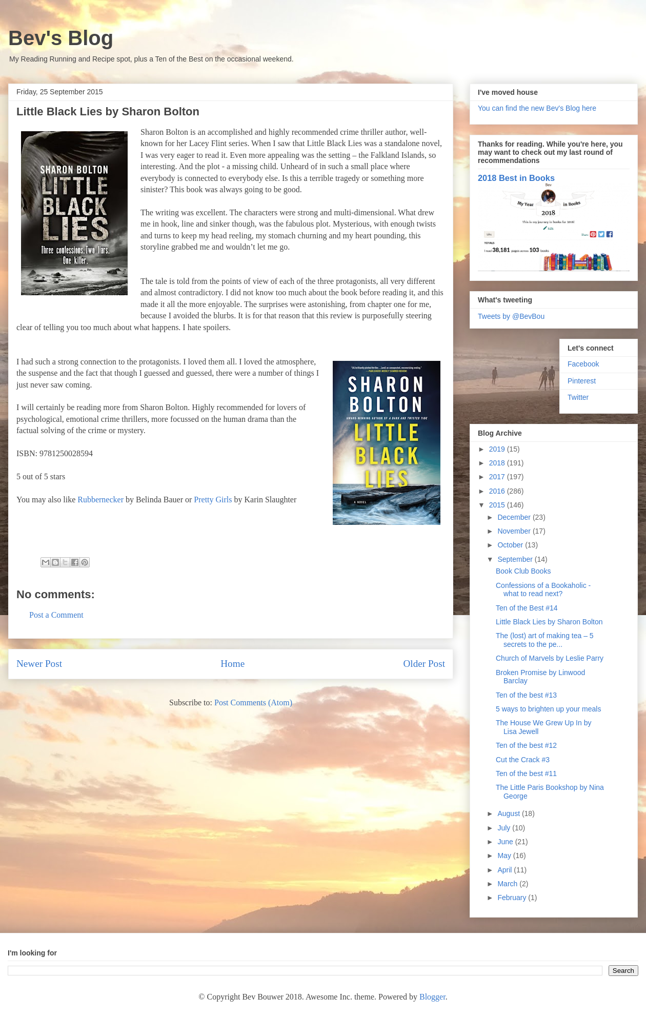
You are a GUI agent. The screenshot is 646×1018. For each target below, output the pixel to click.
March (508, 884)
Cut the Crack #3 (523, 760)
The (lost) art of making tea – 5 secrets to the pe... (545, 640)
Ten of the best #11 (526, 773)
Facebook (583, 364)
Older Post (424, 663)
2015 (498, 505)
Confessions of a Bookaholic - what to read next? (543, 589)
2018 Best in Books (516, 177)
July (504, 828)
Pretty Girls (213, 499)
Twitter (578, 397)
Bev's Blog (60, 38)
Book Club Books (523, 571)
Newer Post (39, 663)
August (509, 813)
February (512, 897)
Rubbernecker (100, 499)
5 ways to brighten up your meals (548, 709)
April (505, 870)
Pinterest (582, 381)
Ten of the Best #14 (527, 608)
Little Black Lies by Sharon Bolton (549, 622)
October (511, 545)
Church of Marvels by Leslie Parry (549, 658)
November (514, 531)
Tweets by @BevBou (511, 316)
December (514, 517)
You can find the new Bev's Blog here (537, 108)
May (505, 855)
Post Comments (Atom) (253, 702)
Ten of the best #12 (526, 745)
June (506, 842)
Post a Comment (56, 614)
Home (232, 663)
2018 (498, 463)
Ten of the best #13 (526, 695)
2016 (498, 491)
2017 (498, 477)
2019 (498, 449)
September (515, 559)
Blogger (432, 996)
